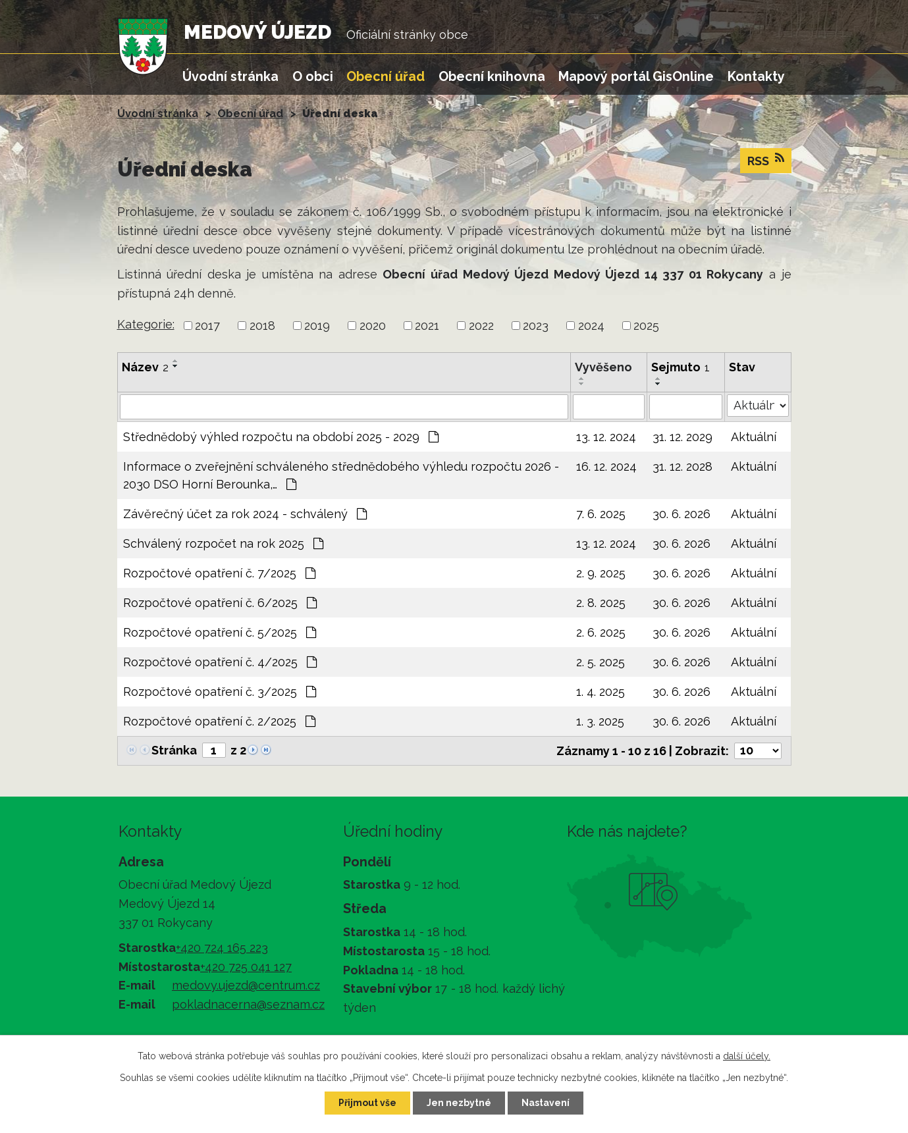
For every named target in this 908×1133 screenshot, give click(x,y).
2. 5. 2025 (600, 662)
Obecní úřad (385, 76)
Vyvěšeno (603, 367)
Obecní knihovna (492, 76)
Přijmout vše (367, 1102)
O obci (312, 76)
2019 (317, 325)
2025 (646, 325)
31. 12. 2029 (682, 437)
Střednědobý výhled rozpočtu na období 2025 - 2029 (281, 437)
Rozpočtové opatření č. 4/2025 (220, 662)
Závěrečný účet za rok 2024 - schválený (245, 514)
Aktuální (753, 437)
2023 (535, 325)
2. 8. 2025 (601, 603)
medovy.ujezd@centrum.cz (246, 985)
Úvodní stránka (230, 76)
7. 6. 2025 (601, 514)
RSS (765, 160)
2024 (591, 325)
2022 (481, 325)
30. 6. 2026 (681, 514)
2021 (427, 325)
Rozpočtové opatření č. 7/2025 (219, 573)
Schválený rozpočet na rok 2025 (223, 543)
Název (145, 367)
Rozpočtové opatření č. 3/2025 (219, 691)
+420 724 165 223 (222, 948)
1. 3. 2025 (600, 721)
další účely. (746, 1056)
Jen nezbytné (459, 1102)
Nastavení (545, 1102)
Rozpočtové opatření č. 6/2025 (220, 603)
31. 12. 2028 (682, 466)
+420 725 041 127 (246, 967)
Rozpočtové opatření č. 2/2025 (219, 721)
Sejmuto (680, 367)
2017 (207, 325)
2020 (373, 325)
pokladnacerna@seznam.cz (248, 1004)
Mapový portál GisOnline (636, 76)
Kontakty (756, 76)
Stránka (174, 750)
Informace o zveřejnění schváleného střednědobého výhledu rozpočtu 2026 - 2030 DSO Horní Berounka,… (341, 475)
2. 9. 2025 (601, 573)
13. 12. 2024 (606, 437)
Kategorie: (145, 324)
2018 (262, 325)
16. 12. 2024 (606, 466)
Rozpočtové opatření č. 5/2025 (219, 632)
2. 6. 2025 (601, 632)
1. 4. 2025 (600, 691)
